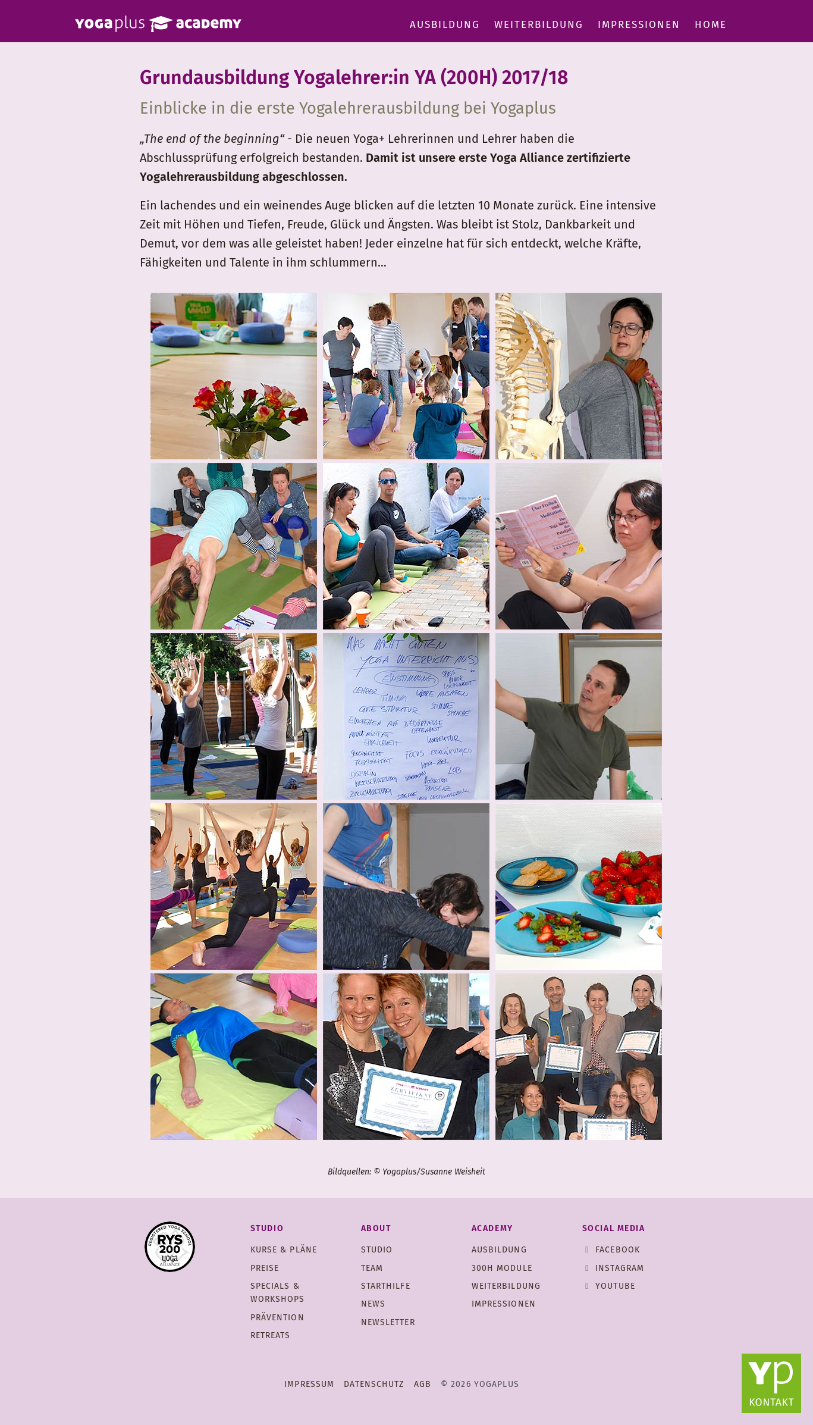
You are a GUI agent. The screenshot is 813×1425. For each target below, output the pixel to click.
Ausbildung (445, 24)
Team (372, 1268)
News (373, 1304)
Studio (377, 1250)
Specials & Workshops (277, 1292)
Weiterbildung (538, 24)
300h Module (502, 1268)
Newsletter (388, 1322)
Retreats (270, 1335)
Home (711, 24)
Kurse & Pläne (284, 1250)
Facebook (617, 1250)
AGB (422, 1384)
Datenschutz (374, 1384)
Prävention (277, 1318)
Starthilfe (385, 1286)
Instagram (619, 1268)
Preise (265, 1268)
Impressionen (639, 24)
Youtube (615, 1286)
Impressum (309, 1384)
